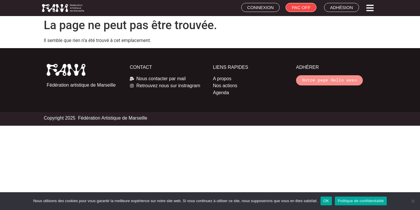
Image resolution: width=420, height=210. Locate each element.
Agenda (221, 92)
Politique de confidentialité (361, 201)
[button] (370, 8)
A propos (222, 78)
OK (326, 201)
